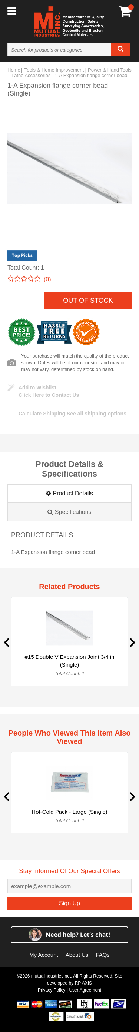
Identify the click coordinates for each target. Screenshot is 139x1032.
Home (13, 70)
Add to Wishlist (37, 388)
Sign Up (69, 903)
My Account (43, 955)
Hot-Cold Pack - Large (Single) (69, 812)
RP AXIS (83, 983)
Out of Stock (88, 300)
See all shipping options (72, 414)
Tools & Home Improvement (54, 70)
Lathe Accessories (31, 75)
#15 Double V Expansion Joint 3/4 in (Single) (70, 661)
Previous (6, 642)
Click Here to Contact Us (49, 395)
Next (132, 642)
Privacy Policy (52, 990)
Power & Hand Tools (110, 70)
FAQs (103, 955)
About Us (77, 955)
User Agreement (85, 990)
